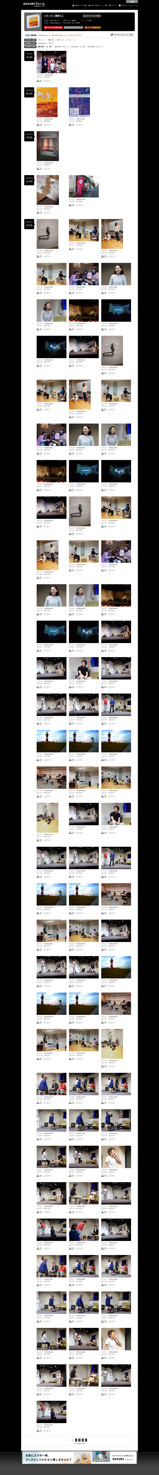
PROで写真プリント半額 (99, 5)
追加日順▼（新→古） (95, 47)
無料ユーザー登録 (81, 5)
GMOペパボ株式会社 (133, 5)
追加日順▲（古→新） (78, 47)
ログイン (114, 5)
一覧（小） (41, 40)
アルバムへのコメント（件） (122, 34)
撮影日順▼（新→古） (61, 47)
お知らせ (124, 5)
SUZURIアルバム (34, 4)
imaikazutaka (42, 43)
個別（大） (61, 40)
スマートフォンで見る (92, 16)
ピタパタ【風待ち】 (54, 16)
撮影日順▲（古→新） (45, 47)
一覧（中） (51, 40)
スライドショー (72, 40)
